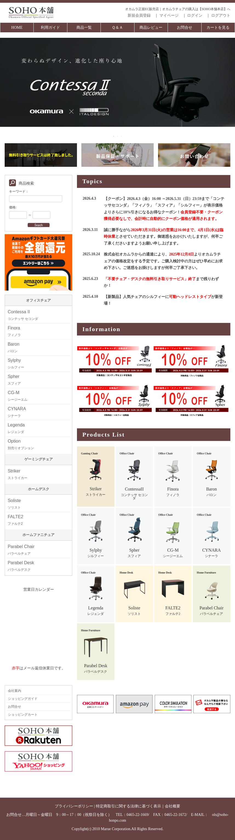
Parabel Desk (21, 566)
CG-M (17, 396)
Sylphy (16, 363)
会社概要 (172, 806)
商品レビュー (150, 27)
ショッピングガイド (23, 699)
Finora (14, 331)
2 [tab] (117, 136)
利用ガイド (50, 27)
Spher (14, 379)
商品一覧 (84, 27)
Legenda (16, 428)
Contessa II (23, 315)
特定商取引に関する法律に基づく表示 (128, 806)
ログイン (194, 15)
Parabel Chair (21, 549)
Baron (13, 347)
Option (21, 444)
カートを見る (218, 27)
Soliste (14, 503)
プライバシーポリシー (74, 806)
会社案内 (14, 691)
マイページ (169, 15)
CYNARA (17, 412)
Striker (17, 474)
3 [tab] (121, 136)
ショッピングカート (23, 714)
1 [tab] (114, 136)
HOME (16, 27)
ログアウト (220, 15)
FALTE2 (15, 520)
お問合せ (184, 27)
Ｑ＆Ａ (117, 27)
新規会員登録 (139, 15)
